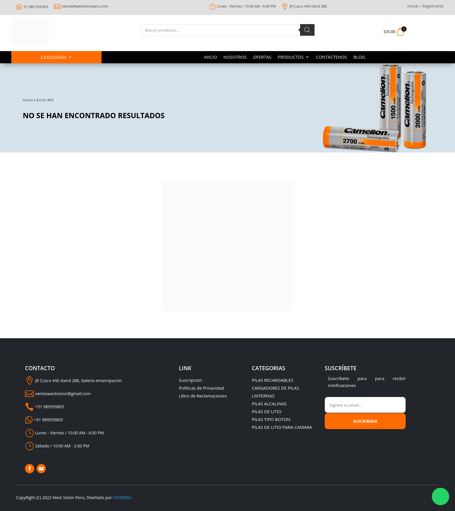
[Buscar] (307, 30)
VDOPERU (122, 497)
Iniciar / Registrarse (425, 6)
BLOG (359, 57)
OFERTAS (262, 57)
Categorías (53, 57)
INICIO (210, 57)
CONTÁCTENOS (331, 57)
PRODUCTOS (291, 57)
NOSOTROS (235, 57)
